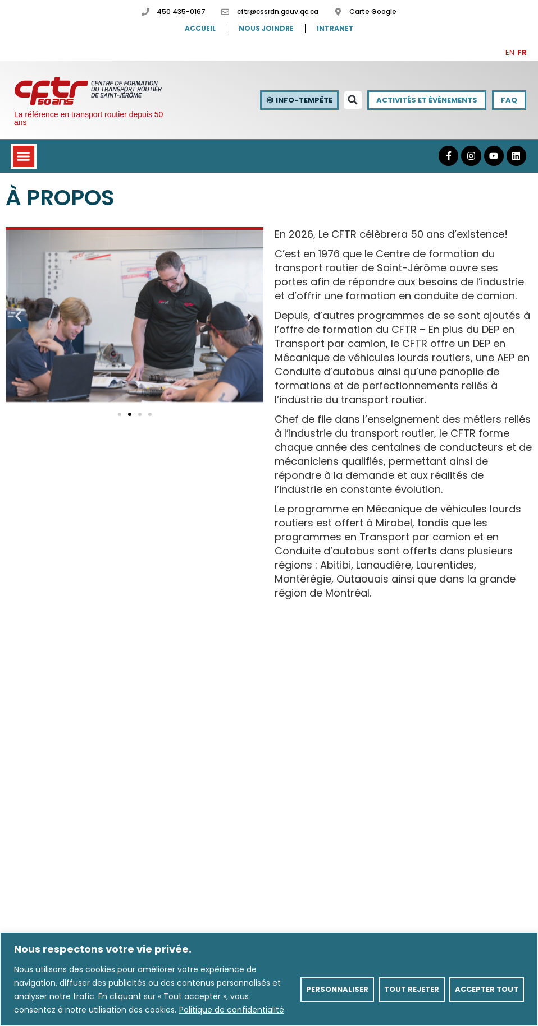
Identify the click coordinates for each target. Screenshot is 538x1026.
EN (509, 52)
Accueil (200, 28)
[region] (269, 979)
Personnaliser (337, 989)
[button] (353, 100)
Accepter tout (486, 989)
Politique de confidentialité (231, 1009)
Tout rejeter (411, 989)
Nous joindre (266, 28)
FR (522, 52)
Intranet (335, 28)
